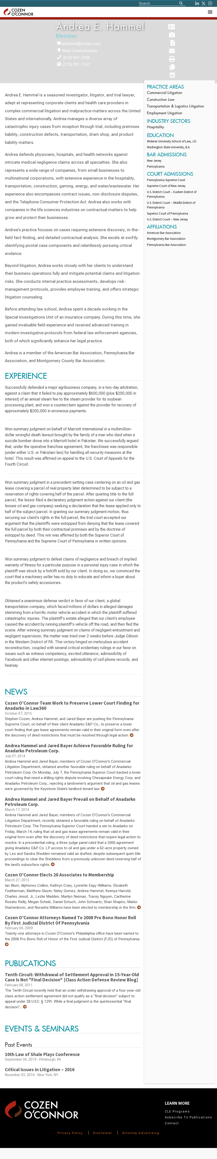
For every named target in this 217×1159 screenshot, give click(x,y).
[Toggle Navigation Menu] (210, 12)
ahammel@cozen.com (81, 43)
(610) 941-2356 (76, 57)
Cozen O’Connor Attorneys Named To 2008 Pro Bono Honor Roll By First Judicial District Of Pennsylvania (70, 920)
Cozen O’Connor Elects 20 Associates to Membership (59, 875)
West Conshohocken (79, 50)
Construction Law (160, 100)
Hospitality (155, 127)
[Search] (181, 3)
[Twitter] (203, 3)
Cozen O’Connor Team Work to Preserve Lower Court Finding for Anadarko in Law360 (72, 705)
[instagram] (210, 3)
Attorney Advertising (140, 1133)
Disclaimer (102, 1133)
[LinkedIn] (197, 3)
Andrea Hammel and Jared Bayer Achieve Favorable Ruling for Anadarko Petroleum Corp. (69, 748)
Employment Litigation (164, 113)
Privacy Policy (70, 1133)
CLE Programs (177, 1111)
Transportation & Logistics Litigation (175, 106)
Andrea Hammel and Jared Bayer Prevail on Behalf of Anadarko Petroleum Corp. (70, 801)
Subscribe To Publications (188, 1117)
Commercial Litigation (164, 93)
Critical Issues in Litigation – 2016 (39, 1069)
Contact (172, 1123)
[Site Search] (162, 3)
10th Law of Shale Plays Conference (42, 1054)
